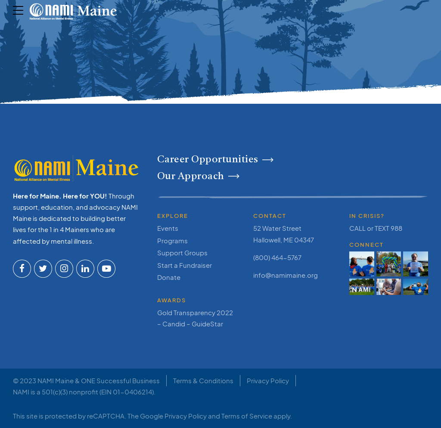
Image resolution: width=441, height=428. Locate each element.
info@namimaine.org (285, 275)
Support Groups (182, 252)
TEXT (382, 228)
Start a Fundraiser (184, 265)
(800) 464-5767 (277, 257)
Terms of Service (246, 416)
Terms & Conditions (203, 380)
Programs (172, 240)
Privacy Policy (268, 380)
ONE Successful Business (120, 380)
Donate (168, 277)
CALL (357, 228)
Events (167, 228)
